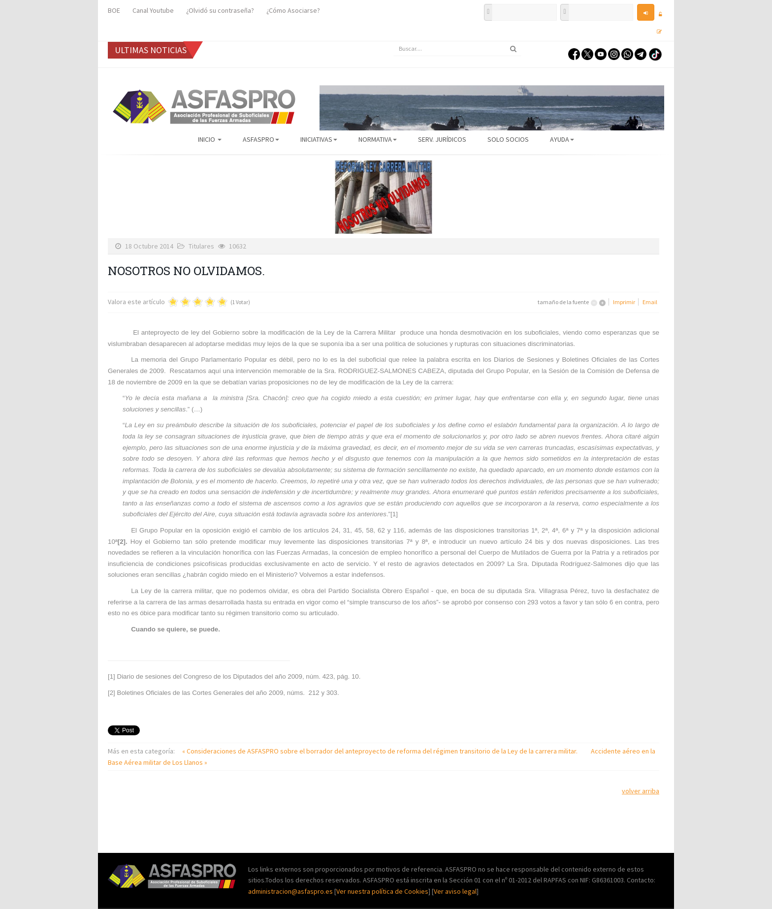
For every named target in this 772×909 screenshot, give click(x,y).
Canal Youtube (153, 10)
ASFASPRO (261, 139)
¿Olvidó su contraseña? (220, 10)
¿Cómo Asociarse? (293, 10)
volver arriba (640, 790)
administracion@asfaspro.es (291, 891)
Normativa (377, 139)
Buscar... (393, 41)
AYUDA (562, 139)
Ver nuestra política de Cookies (382, 891)
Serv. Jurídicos (442, 139)
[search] (457, 48)
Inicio (210, 139)
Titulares (201, 246)
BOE (114, 10)
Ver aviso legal (455, 891)
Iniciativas (318, 139)
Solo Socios (508, 139)
